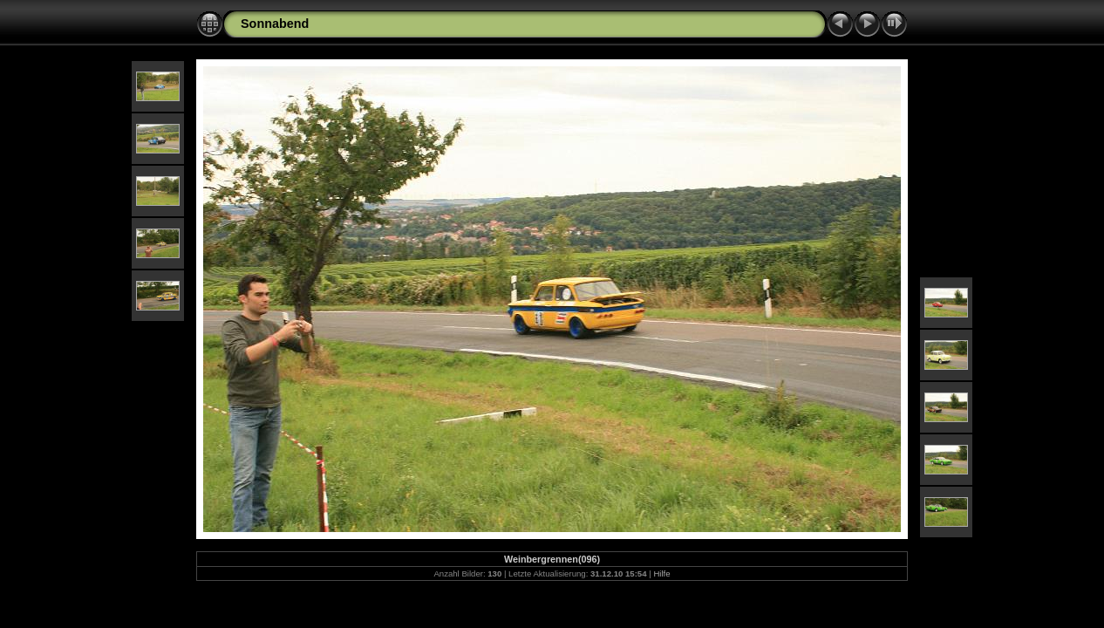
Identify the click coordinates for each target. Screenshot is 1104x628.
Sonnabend (275, 24)
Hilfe (661, 573)
